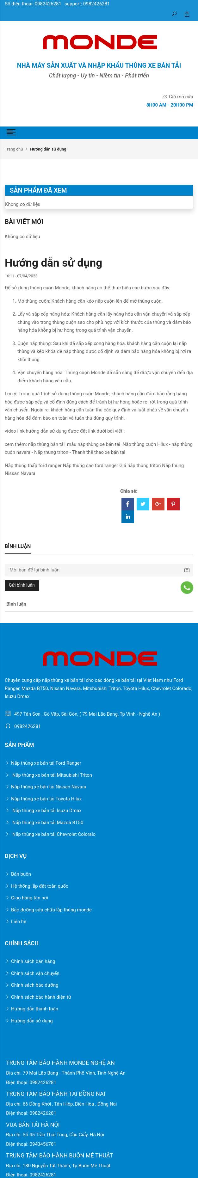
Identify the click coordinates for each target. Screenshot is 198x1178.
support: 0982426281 (87, 4)
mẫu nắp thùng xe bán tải (93, 444)
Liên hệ (15, 921)
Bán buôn (18, 874)
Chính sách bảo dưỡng (32, 985)
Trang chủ (14, 149)
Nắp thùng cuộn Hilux (145, 444)
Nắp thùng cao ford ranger (90, 465)
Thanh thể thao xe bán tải (98, 452)
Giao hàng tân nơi (26, 898)
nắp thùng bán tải (46, 444)
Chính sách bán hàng (30, 961)
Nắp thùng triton (51, 452)
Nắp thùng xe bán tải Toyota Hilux (43, 799)
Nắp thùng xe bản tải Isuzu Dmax (43, 810)
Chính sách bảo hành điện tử (38, 997)
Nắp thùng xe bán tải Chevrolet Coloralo (50, 834)
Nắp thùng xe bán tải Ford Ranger (43, 763)
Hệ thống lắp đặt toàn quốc (36, 886)
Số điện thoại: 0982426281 (33, 4)
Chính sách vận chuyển (32, 973)
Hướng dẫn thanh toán (31, 1009)
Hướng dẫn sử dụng (29, 1021)
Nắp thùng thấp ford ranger (33, 465)
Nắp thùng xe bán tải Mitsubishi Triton (48, 775)
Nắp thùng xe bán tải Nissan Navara (45, 787)
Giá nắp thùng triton (140, 465)
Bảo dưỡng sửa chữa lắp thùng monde (48, 910)
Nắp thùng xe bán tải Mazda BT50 (44, 822)
